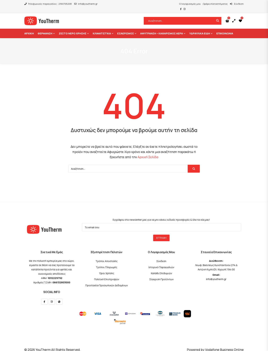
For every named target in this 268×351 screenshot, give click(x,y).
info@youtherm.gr (85, 3)
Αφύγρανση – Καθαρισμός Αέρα (161, 28)
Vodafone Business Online (224, 344)
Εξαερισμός (125, 28)
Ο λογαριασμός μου (180, 3)
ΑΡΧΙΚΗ (29, 28)
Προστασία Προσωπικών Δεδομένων (106, 280)
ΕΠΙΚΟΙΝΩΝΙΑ (224, 28)
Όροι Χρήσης (106, 268)
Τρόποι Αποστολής (106, 256)
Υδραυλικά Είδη (199, 28)
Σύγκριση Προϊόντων (161, 274)
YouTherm (43, 344)
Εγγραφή (161, 232)
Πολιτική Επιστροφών (106, 274)
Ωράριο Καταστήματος (205, 3)
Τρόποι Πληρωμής (106, 262)
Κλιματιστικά (102, 28)
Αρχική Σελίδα (148, 152)
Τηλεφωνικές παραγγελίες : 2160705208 (48, 3)
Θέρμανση (45, 28)
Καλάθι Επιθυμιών (161, 268)
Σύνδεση (227, 3)
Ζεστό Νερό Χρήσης (72, 28)
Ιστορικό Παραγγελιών (161, 262)
